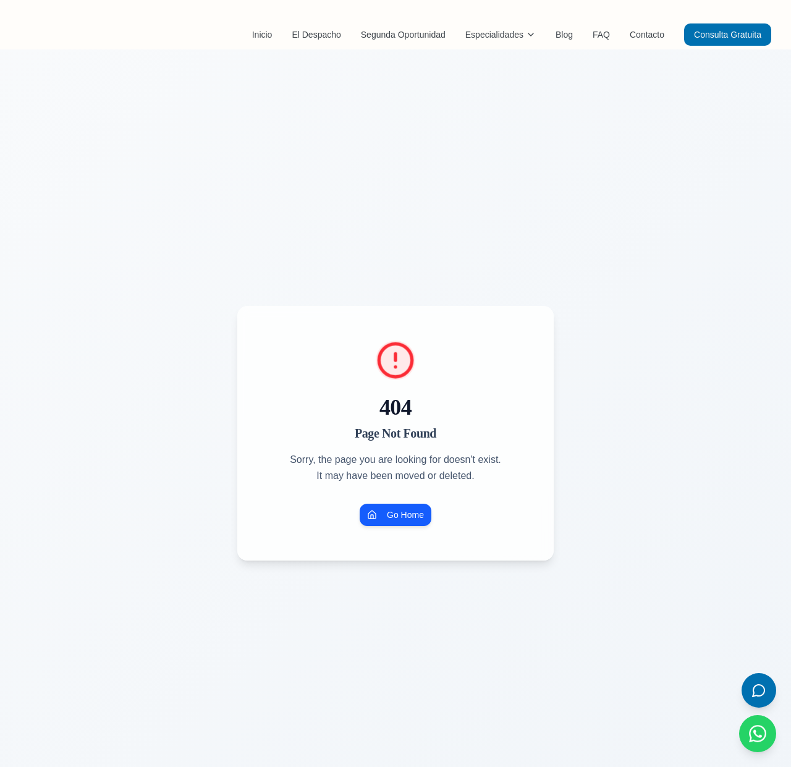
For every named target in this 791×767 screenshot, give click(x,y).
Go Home (395, 515)
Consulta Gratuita (727, 35)
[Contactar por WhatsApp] (757, 733)
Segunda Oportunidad (403, 35)
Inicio (262, 35)
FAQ (601, 35)
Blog (564, 35)
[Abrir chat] (759, 690)
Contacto (647, 35)
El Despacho (316, 35)
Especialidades (500, 35)
